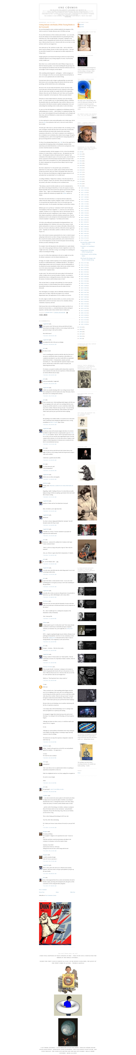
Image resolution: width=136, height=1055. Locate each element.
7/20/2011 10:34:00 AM (49, 525)
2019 (80, 167)
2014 (80, 179)
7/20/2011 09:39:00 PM (49, 791)
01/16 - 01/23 (84, 319)
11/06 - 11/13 (84, 204)
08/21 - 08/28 (84, 229)
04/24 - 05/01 (84, 287)
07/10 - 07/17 (84, 262)
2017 (80, 172)
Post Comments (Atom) (50, 895)
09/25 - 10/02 (84, 217)
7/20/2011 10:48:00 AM (49, 597)
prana (44, 122)
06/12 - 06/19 (84, 272)
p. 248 (60, 142)
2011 (80, 186)
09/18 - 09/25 (84, 219)
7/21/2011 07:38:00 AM (49, 885)
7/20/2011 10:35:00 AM (49, 535)
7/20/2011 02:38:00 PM (49, 680)
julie (44, 348)
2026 (80, 151)
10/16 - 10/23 (84, 210)
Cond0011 (45, 795)
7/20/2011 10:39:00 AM (49, 564)
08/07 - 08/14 (84, 233)
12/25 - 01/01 (84, 188)
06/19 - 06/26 (84, 269)
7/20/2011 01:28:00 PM (49, 650)
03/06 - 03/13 (84, 303)
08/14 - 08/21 (84, 231)
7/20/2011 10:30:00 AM (49, 479)
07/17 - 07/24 (84, 240)
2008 (80, 331)
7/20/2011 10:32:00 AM (49, 511)
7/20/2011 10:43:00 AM (49, 586)
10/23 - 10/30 (84, 208)
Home (57, 892)
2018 (80, 170)
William (64, 193)
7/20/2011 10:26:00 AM (49, 460)
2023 (80, 158)
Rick (44, 448)
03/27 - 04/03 (84, 297)
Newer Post (41, 892)
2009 (80, 329)
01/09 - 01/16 (84, 322)
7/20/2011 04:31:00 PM (49, 783)
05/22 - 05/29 (84, 278)
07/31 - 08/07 (84, 235)
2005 (80, 338)
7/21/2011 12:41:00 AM (49, 827)
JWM (44, 761)
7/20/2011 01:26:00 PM (49, 641)
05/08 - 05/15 (84, 283)
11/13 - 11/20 (84, 201)
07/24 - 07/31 (84, 238)
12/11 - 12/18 (84, 192)
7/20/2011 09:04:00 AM (49, 344)
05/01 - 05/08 (84, 285)
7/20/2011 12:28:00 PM (49, 618)
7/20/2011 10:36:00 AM (49, 555)
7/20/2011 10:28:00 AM (49, 470)
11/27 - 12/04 (84, 197)
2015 (80, 176)
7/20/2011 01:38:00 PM (49, 662)
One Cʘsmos (68, 7)
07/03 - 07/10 (84, 265)
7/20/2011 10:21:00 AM (49, 444)
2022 (80, 160)
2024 (80, 156)
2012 (80, 183)
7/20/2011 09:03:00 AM (49, 335)
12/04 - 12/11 (84, 194)
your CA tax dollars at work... (57, 789)
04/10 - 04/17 (84, 292)
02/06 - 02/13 (84, 313)
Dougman (45, 831)
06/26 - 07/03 (84, 267)
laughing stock (51, 637)
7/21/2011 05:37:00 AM (49, 861)
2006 (80, 336)
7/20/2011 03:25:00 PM (49, 742)
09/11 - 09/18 (84, 222)
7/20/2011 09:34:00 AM (49, 424)
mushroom (45, 483)
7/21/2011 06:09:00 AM (49, 873)
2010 (80, 327)
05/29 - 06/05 (84, 276)
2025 (80, 154)
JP (43, 684)
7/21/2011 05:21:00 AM (49, 850)
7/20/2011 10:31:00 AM (49, 497)
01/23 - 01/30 (84, 317)
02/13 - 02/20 (84, 310)
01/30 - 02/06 (84, 315)
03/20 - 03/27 (84, 299)
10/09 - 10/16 (84, 213)
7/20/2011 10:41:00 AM (49, 574)
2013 (80, 181)
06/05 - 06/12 (84, 274)
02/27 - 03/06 (84, 306)
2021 (80, 163)
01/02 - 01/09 (84, 324)
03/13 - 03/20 (84, 301)
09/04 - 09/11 (84, 224)
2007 (80, 334)
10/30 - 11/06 (84, 206)
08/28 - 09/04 (84, 226)
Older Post (72, 892)
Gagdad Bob (46, 323)
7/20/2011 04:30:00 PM (49, 758)
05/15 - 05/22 (84, 281)
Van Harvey (45, 601)
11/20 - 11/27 (84, 199)
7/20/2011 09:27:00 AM (49, 396)
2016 (80, 174)
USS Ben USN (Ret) (47, 666)
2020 (80, 165)
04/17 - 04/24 (84, 290)
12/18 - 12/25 (84, 190)
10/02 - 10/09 (84, 215)
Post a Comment (43, 889)
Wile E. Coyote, (54, 422)
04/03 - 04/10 (84, 294)
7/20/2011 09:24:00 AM (49, 375)
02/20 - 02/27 (84, 308)
